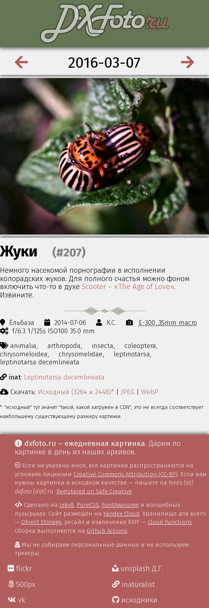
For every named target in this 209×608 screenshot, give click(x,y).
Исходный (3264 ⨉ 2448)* (76, 392)
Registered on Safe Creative (94, 491)
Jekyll (66, 504)
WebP (149, 392)
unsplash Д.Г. (137, 568)
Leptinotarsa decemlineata (64, 377)
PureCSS (88, 504)
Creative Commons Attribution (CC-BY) (125, 474)
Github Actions (107, 530)
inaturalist (133, 584)
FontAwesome (120, 504)
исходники (135, 600)
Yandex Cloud (121, 513)
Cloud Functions (170, 522)
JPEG (127, 392)
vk (16, 600)
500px (21, 584)
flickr (20, 568)
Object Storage (41, 522)
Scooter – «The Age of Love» (128, 286)
